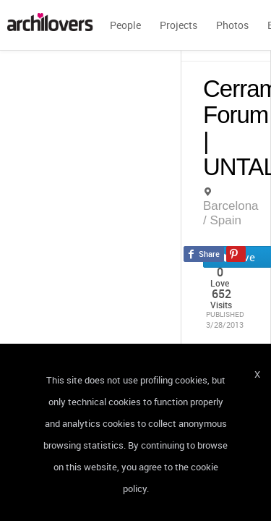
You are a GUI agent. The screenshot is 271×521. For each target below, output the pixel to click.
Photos (232, 25)
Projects (178, 25)
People (125, 25)
